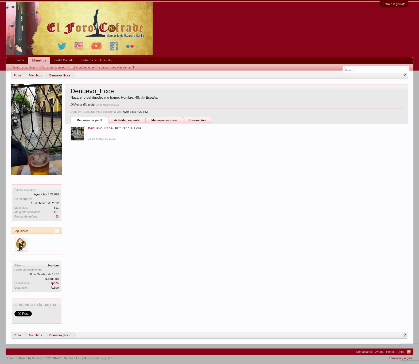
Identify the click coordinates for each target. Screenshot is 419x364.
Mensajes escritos (164, 120)
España (54, 283)
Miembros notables (22, 67)
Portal (390, 351)
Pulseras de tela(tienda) (97, 60)
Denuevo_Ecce (100, 128)
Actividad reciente (126, 120)
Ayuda (379, 351)
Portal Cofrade (64, 60)
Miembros (39, 60)
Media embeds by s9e (97, 358)
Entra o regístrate (394, 4)
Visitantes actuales (53, 67)
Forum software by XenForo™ (44, 358)
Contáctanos (364, 351)
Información (197, 120)
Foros (20, 60)
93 (57, 216)
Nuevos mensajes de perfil (116, 67)
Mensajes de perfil (89, 120)
